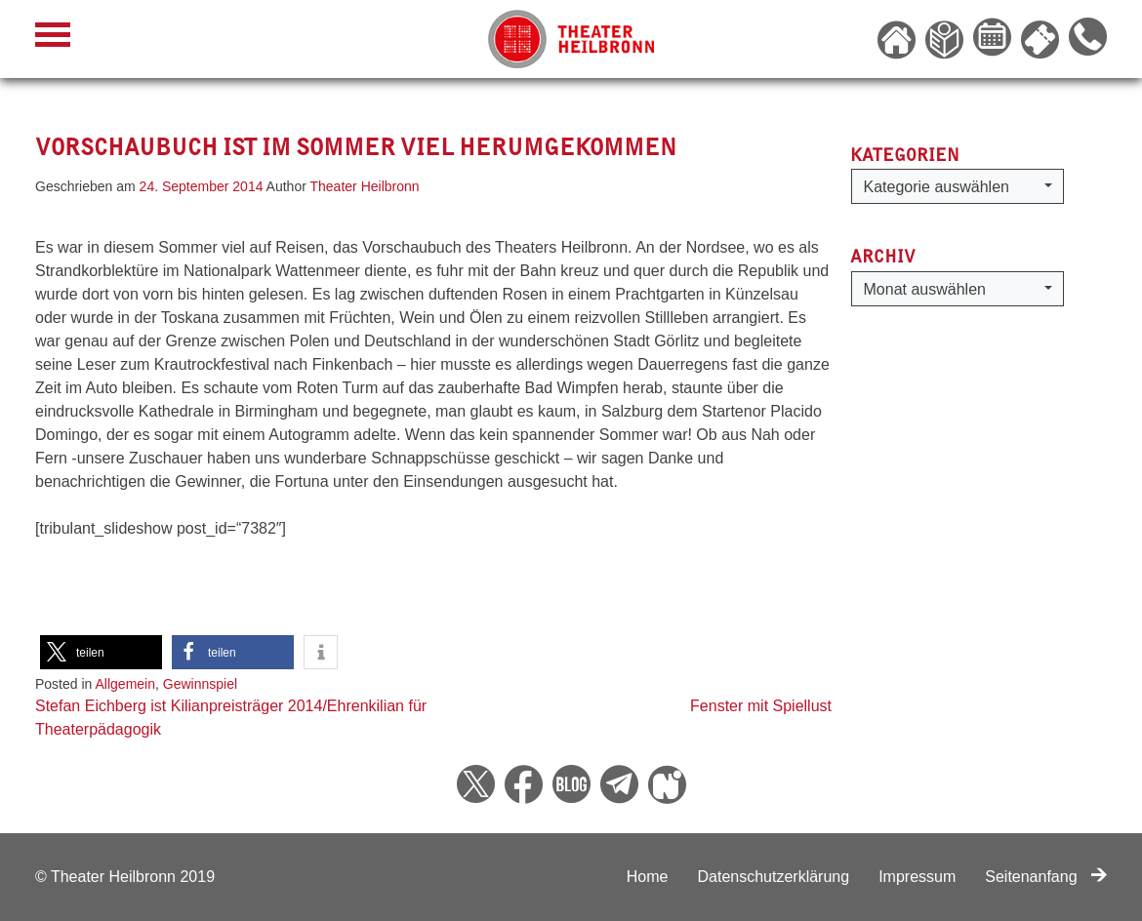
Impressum (917, 876)
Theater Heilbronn (365, 186)
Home (648, 876)
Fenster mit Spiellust (761, 706)
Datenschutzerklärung (773, 876)
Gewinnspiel (200, 684)
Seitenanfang (1046, 876)
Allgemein (125, 684)
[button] (101, 652)
